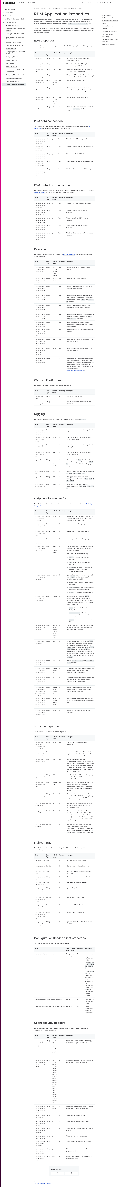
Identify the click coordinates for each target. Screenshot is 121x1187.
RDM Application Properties (15, 84)
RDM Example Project (12, 25)
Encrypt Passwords (39, 192)
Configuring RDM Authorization (15, 45)
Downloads (114, 3)
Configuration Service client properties (110, 40)
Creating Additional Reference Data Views (15, 38)
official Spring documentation (75, 370)
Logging (104, 28)
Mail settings (105, 37)
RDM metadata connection (110, 20)
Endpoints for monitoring (109, 31)
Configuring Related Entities (14, 78)
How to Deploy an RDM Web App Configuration (15, 71)
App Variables (10, 63)
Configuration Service (62, 943)
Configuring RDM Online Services (16, 75)
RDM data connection (108, 18)
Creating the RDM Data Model (15, 34)
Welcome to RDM (10, 9)
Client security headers (108, 44)
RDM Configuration (10, 22)
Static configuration (107, 34)
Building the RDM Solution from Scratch (15, 29)
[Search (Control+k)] (82, 2)
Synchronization (11, 48)
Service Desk (104, 3)
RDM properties (106, 15)
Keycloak (104, 23)
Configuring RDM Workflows (14, 57)
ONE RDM (36, 8)
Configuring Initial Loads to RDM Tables (15, 52)
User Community (93, 3)
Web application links (108, 26)
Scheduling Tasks (11, 60)
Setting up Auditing (11, 66)
